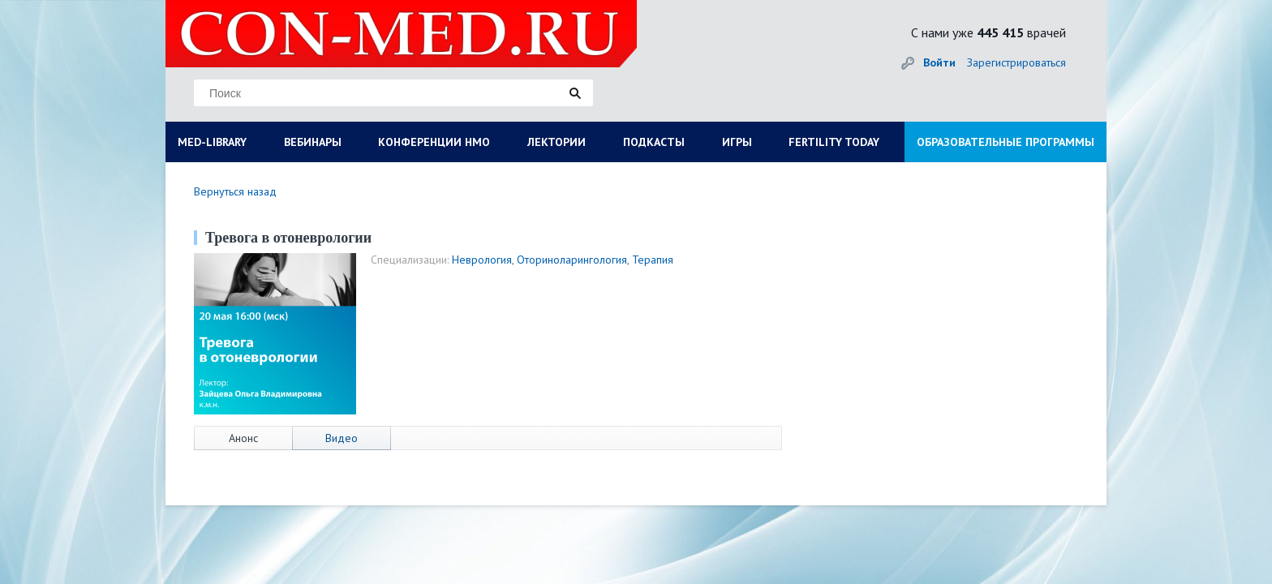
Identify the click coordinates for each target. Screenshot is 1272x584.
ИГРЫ (737, 142)
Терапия (652, 259)
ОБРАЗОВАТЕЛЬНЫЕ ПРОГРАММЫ (1005, 142)
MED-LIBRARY (212, 142)
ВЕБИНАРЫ (313, 142)
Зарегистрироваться (1016, 62)
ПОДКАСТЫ (654, 142)
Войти (939, 62)
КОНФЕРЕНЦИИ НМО (434, 142)
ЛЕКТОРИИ (556, 142)
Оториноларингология (572, 259)
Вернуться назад (235, 191)
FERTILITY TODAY (834, 142)
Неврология (482, 259)
